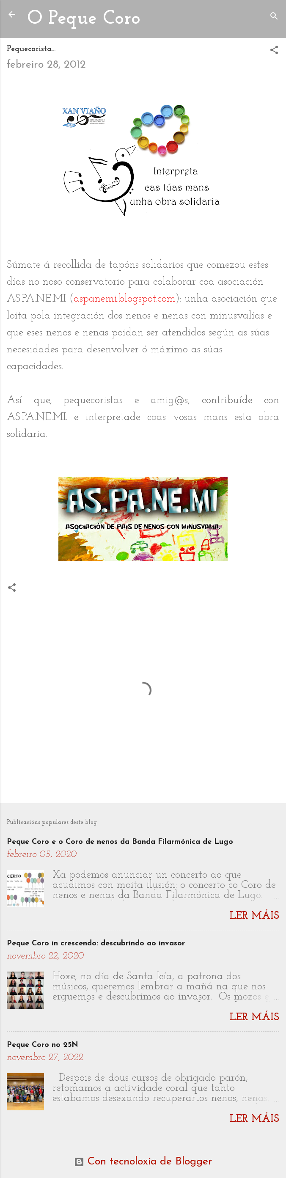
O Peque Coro (83, 18)
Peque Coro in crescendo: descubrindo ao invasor (96, 943)
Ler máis (254, 916)
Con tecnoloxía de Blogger (143, 1161)
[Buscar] (274, 17)
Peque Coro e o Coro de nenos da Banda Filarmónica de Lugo (120, 842)
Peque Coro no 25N (42, 1045)
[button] (274, 51)
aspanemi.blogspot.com (125, 299)
